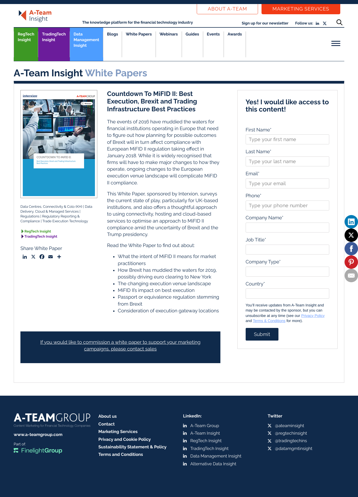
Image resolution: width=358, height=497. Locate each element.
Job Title (256, 240)
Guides (192, 34)
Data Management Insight (86, 40)
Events (213, 34)
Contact (106, 424)
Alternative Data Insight (213, 463)
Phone (254, 196)
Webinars (169, 34)
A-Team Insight (205, 433)
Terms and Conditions (120, 454)
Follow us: (304, 23)
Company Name (265, 218)
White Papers (139, 34)
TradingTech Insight (54, 37)
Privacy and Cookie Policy (124, 439)
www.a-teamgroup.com (38, 434)
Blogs (112, 34)
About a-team (227, 9)
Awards (235, 34)
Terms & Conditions (269, 321)
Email (253, 174)
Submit (262, 334)
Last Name (258, 152)
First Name (258, 130)
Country (255, 284)
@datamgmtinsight (293, 448)
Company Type (263, 262)
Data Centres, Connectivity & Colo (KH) (51, 207)
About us (107, 416)
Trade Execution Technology (65, 221)
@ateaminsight (289, 425)
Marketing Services (301, 9)
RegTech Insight (26, 37)
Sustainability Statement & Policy (132, 446)
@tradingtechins (291, 440)
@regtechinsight (291, 433)
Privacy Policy (313, 315)
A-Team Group (204, 425)
